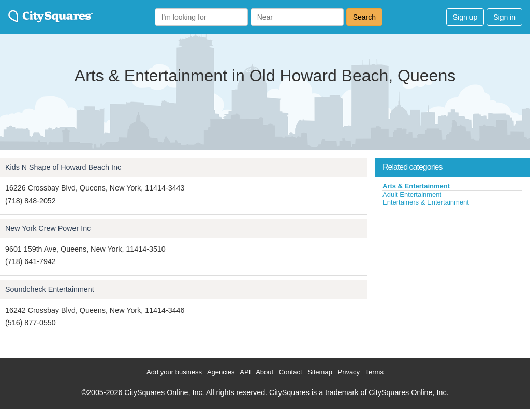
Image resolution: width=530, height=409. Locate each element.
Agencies (220, 372)
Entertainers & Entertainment (425, 202)
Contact (290, 372)
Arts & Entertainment (416, 186)
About (264, 372)
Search (364, 17)
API (245, 372)
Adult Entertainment (411, 194)
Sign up (465, 17)
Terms (374, 372)
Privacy (349, 372)
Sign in (504, 17)
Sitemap (319, 372)
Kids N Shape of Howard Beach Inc (63, 167)
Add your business (174, 372)
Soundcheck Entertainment (49, 289)
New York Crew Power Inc (48, 228)
